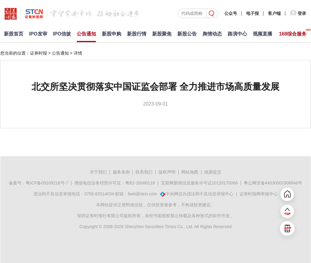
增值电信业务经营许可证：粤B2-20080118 (114, 182)
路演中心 (237, 33)
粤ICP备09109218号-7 (47, 182)
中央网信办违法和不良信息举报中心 (199, 193)
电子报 (252, 13)
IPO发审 (38, 33)
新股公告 (187, 33)
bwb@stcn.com (142, 193)
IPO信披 (62, 33)
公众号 (230, 13)
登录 (302, 13)
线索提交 (212, 172)
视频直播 (262, 33)
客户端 (274, 13)
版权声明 (167, 172)
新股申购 (111, 33)
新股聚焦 (162, 33)
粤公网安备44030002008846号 (273, 182)
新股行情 (136, 33)
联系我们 (143, 172)
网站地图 (189, 172)
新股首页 (13, 33)
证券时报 (38, 53)
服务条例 (121, 172)
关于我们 (98, 172)
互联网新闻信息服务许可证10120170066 (199, 182)
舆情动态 (212, 33)
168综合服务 (292, 33)
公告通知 (86, 33)
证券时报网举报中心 (258, 193)
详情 (78, 53)
